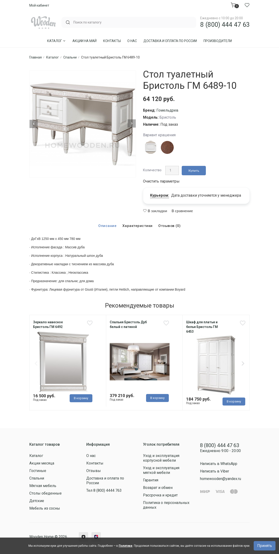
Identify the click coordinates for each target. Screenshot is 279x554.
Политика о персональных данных (166, 505)
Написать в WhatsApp (218, 464)
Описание (107, 225)
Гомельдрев (167, 110)
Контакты (112, 41)
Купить (193, 170)
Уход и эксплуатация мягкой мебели (161, 471)
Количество (152, 170)
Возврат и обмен (158, 488)
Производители (218, 41)
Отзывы (93, 471)
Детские (36, 501)
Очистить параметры (161, 180)
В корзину (81, 398)
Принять (264, 545)
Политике (125, 545)
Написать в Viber (214, 472)
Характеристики (137, 225)
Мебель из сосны (44, 509)
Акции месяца (41, 464)
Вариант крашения (159, 135)
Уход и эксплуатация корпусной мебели (161, 458)
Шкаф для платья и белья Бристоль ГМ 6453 (202, 326)
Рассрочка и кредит (160, 496)
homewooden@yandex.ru (220, 479)
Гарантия (150, 481)
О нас (132, 41)
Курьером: (159, 194)
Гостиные (37, 471)
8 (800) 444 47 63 (225, 24)
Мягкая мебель (42, 486)
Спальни (36, 479)
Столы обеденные (45, 494)
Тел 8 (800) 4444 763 (104, 491)
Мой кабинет (39, 5)
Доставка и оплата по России (170, 41)
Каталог (56, 41)
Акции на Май (84, 41)
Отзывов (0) (169, 225)
